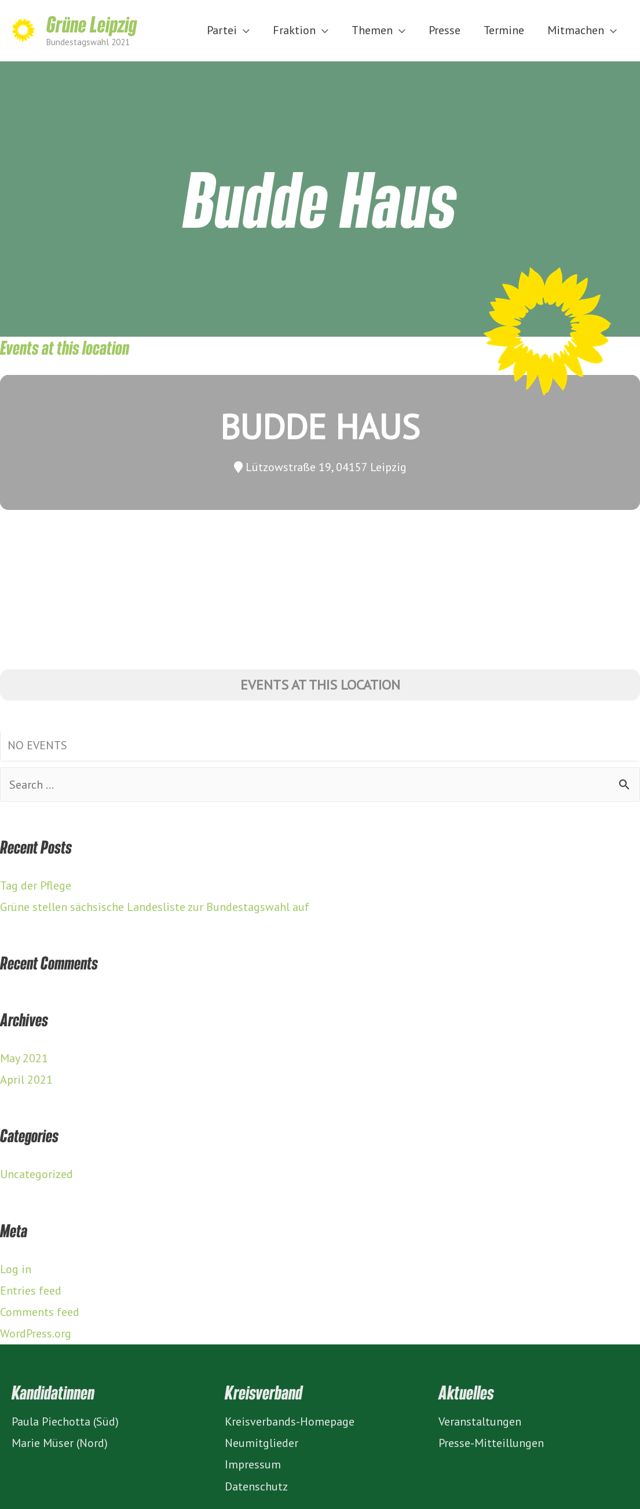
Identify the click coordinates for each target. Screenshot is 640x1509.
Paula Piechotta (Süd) (65, 1421)
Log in (15, 1269)
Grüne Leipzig (91, 24)
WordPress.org (35, 1333)
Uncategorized (36, 1174)
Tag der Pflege (35, 885)
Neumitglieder (261, 1442)
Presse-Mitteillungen (491, 1442)
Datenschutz (256, 1486)
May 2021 (24, 1058)
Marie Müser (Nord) (60, 1442)
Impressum (253, 1464)
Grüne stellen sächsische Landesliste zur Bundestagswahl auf (154, 906)
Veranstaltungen (479, 1421)
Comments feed (39, 1312)
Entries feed (30, 1290)
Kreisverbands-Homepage (289, 1421)
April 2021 (26, 1079)
